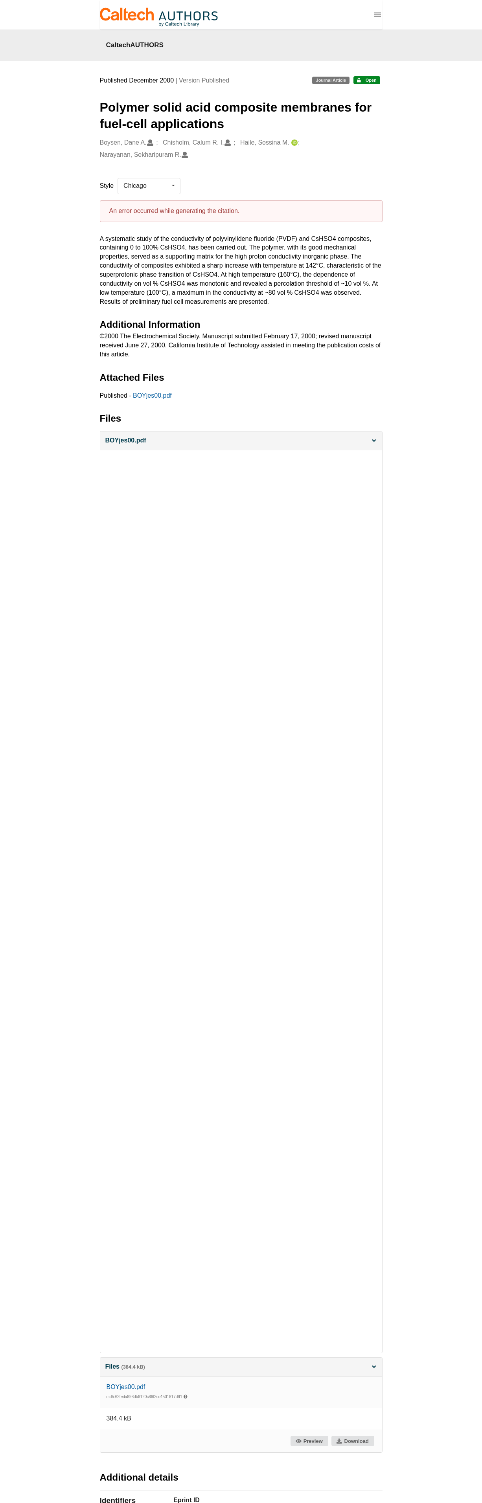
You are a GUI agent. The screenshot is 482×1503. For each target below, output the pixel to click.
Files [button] (241, 1366)
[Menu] (377, 15)
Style (107, 185)
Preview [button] (308, 1441)
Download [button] (352, 1441)
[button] (241, 441)
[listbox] (149, 186)
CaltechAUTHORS (135, 45)
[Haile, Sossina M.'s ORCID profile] (293, 142)
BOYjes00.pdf (152, 395)
